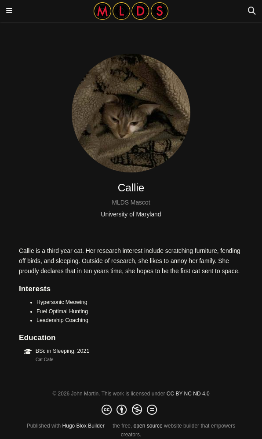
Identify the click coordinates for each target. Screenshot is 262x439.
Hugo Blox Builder (83, 426)
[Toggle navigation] (9, 11)
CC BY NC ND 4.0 (188, 394)
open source (148, 426)
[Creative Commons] (131, 410)
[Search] (252, 11)
